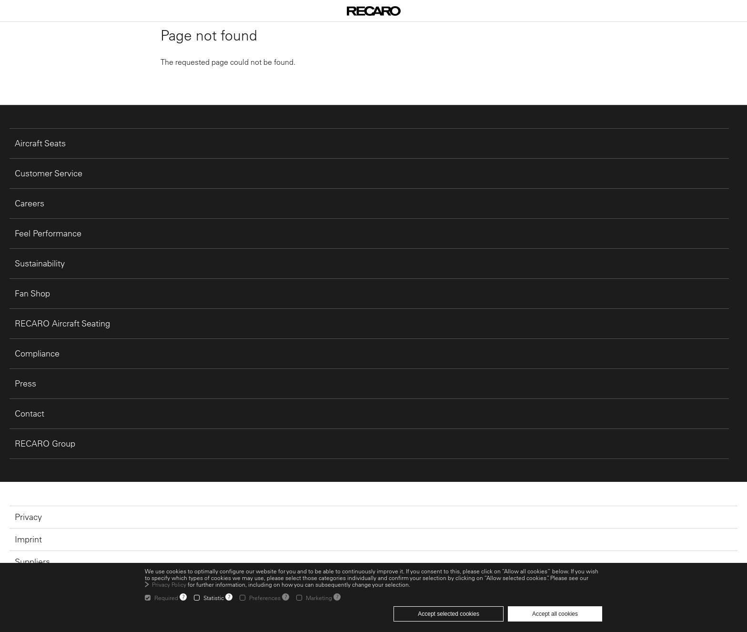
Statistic (213, 598)
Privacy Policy (169, 584)
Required (166, 598)
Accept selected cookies (448, 614)
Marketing (319, 598)
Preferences (265, 598)
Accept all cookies (555, 614)
